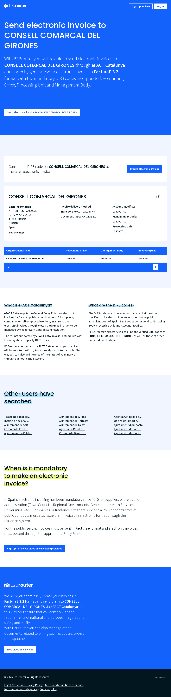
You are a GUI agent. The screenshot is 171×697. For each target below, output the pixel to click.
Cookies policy (48, 689)
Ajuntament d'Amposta (128, 425)
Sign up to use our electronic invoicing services (34, 548)
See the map (16, 232)
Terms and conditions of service (64, 685)
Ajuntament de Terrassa (73, 421)
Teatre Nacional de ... (17, 416)
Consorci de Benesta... (72, 433)
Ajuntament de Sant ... (127, 429)
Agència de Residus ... (72, 429)
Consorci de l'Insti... (16, 429)
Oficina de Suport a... (126, 421)
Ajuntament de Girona (72, 416)
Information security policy (20, 689)
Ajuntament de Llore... (127, 433)
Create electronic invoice (144, 169)
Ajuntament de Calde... (18, 433)
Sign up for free (141, 6)
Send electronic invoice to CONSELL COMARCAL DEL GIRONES (42, 112)
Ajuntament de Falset (72, 425)
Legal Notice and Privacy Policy (23, 685)
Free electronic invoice (20, 649)
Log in (160, 6)
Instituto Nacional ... (16, 421)
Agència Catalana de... (127, 416)
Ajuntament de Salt (16, 425)
